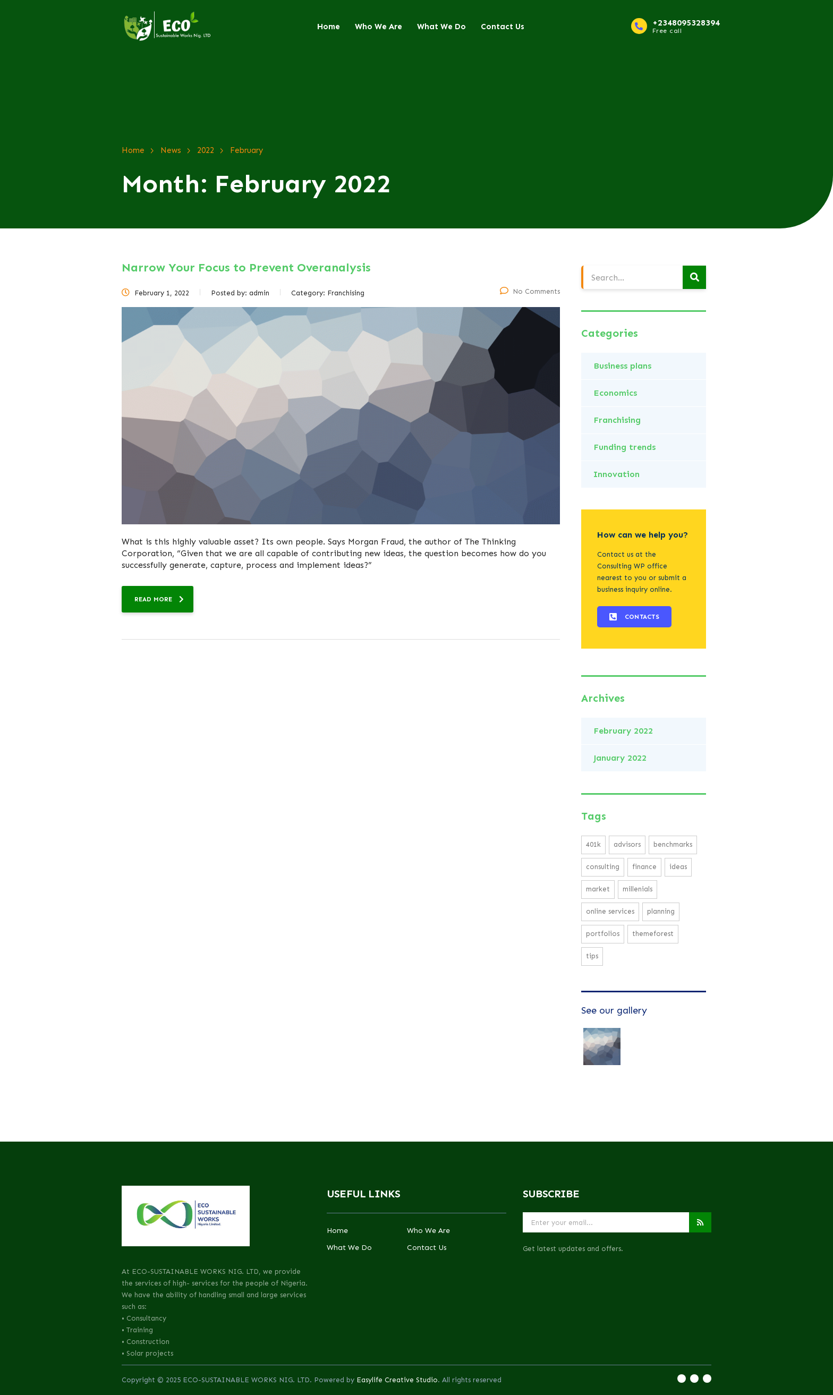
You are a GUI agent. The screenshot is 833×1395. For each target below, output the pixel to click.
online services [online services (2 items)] (610, 911)
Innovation (616, 474)
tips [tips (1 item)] (592, 956)
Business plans (622, 366)
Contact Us (502, 26)
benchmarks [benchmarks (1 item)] (672, 844)
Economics (615, 393)
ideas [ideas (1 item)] (678, 867)
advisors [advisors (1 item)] (627, 844)
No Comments (530, 291)
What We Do (441, 26)
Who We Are (378, 26)
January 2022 (620, 758)
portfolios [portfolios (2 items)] (602, 934)
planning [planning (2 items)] (661, 911)
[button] (634, 616)
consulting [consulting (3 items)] (602, 867)
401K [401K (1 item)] (593, 844)
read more (159, 599)
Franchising (617, 420)
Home (328, 26)
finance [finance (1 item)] (644, 867)
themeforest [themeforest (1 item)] (653, 934)
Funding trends (624, 447)
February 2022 (623, 731)
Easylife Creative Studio (397, 1380)
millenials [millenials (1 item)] (637, 889)
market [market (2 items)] (598, 889)
